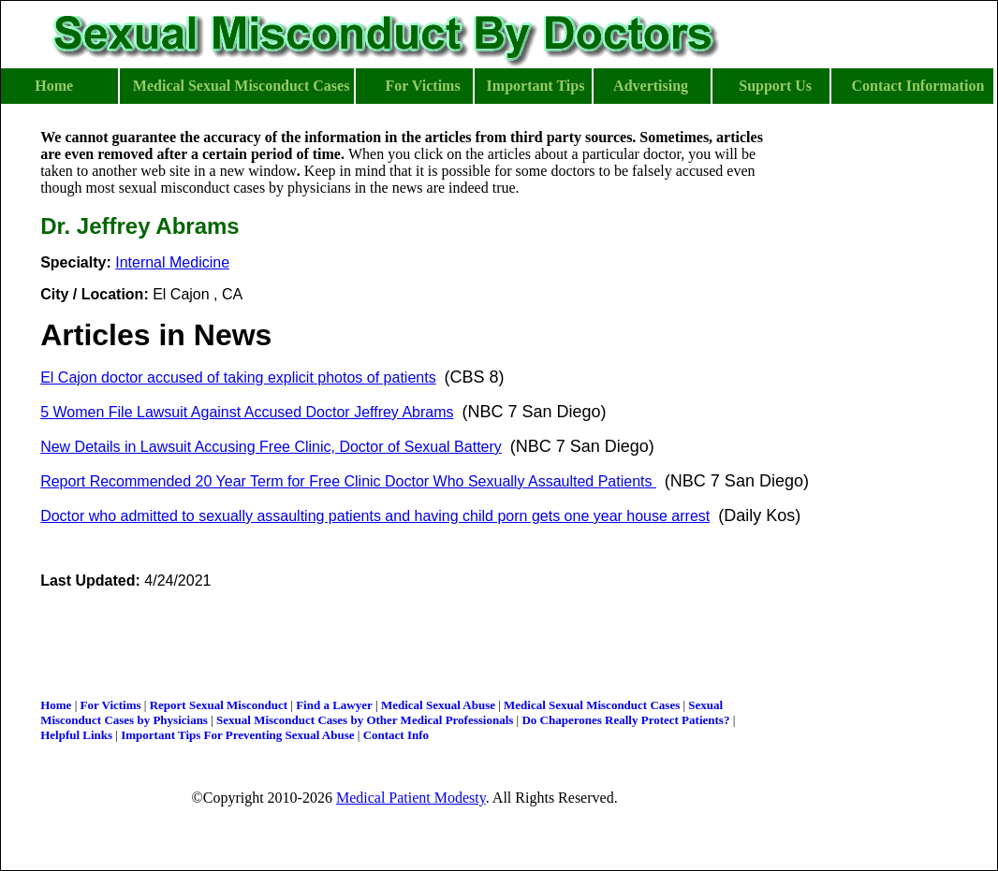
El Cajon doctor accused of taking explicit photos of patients (237, 377)
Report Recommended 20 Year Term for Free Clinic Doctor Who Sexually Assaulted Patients (348, 481)
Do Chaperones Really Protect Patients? (625, 720)
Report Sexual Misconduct (218, 705)
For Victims (110, 705)
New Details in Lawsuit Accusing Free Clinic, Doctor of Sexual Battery (271, 447)
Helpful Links (76, 735)
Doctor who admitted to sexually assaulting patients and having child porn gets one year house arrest (375, 516)
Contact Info (396, 735)
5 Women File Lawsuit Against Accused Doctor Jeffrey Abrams (246, 412)
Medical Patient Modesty (411, 798)
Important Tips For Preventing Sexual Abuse (237, 735)
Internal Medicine (172, 262)
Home (55, 705)
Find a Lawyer (334, 705)
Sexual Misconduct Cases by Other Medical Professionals (364, 720)
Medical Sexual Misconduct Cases (592, 705)
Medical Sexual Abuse (438, 705)
